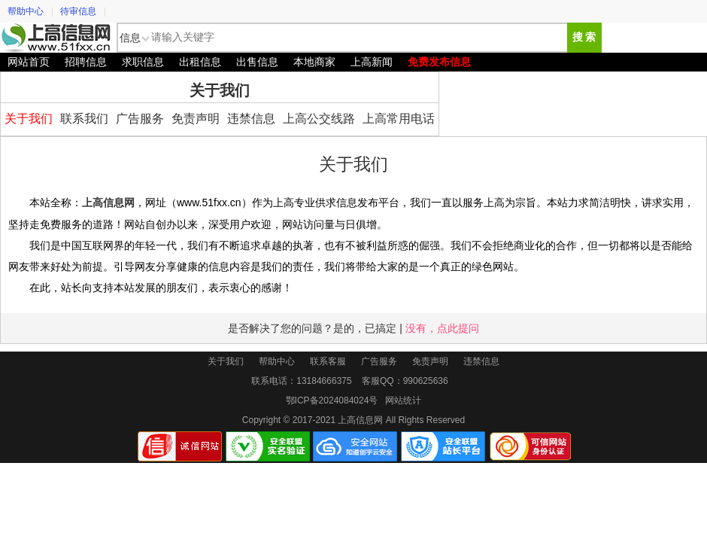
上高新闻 (371, 62)
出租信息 (200, 62)
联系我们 (84, 118)
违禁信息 (251, 118)
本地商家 (314, 62)
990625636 (425, 381)
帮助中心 (26, 11)
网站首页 (29, 62)
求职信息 (143, 62)
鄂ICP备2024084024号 (332, 400)
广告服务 (140, 118)
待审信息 (78, 11)
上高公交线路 (319, 118)
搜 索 (584, 37)
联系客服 (328, 361)
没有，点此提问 (442, 328)
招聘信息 (86, 62)
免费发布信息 (439, 62)
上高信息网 (56, 38)
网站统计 (403, 400)
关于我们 (29, 118)
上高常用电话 (399, 118)
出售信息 (257, 62)
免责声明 (195, 118)
